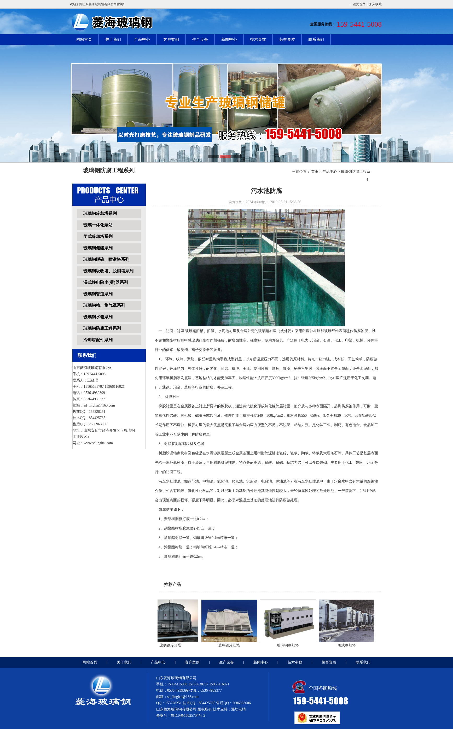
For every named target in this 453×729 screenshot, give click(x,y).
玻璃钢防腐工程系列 (102, 328)
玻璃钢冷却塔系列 (100, 213)
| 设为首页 (357, 4)
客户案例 (171, 39)
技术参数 (258, 39)
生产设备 (200, 39)
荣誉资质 (287, 39)
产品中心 (142, 39)
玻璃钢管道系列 (98, 294)
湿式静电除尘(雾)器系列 (105, 282)
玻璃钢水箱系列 (98, 317)
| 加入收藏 (374, 4)
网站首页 (84, 39)
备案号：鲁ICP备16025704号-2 (180, 716)
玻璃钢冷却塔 (171, 645)
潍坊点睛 (238, 709)
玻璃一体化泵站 (98, 225)
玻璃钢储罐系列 (98, 248)
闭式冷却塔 (348, 645)
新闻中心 (229, 39)
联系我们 (316, 39)
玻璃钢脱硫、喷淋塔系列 (106, 259)
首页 (314, 172)
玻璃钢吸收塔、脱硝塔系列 (108, 271)
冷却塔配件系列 (98, 340)
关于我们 (113, 39)
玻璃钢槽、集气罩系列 (104, 305)
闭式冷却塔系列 (98, 236)
